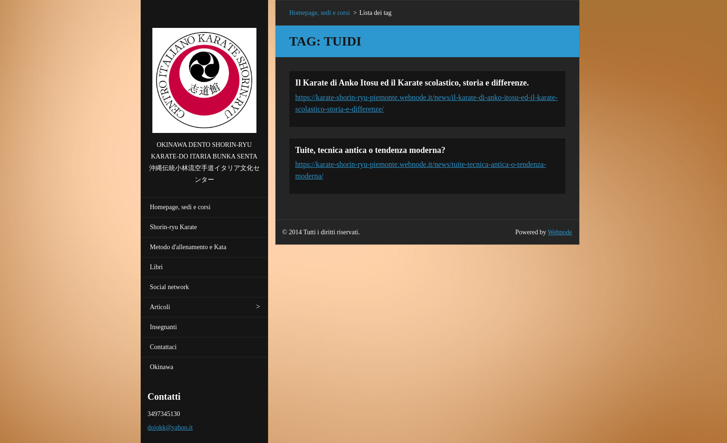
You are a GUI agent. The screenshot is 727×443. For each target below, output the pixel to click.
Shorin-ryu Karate (173, 227)
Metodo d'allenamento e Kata (188, 247)
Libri (156, 267)
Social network (169, 287)
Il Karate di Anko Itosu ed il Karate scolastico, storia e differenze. (412, 82)
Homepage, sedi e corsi (180, 207)
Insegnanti (163, 327)
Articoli (160, 307)
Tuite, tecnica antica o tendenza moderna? (370, 150)
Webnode (560, 232)
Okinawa (162, 367)
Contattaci (163, 347)
